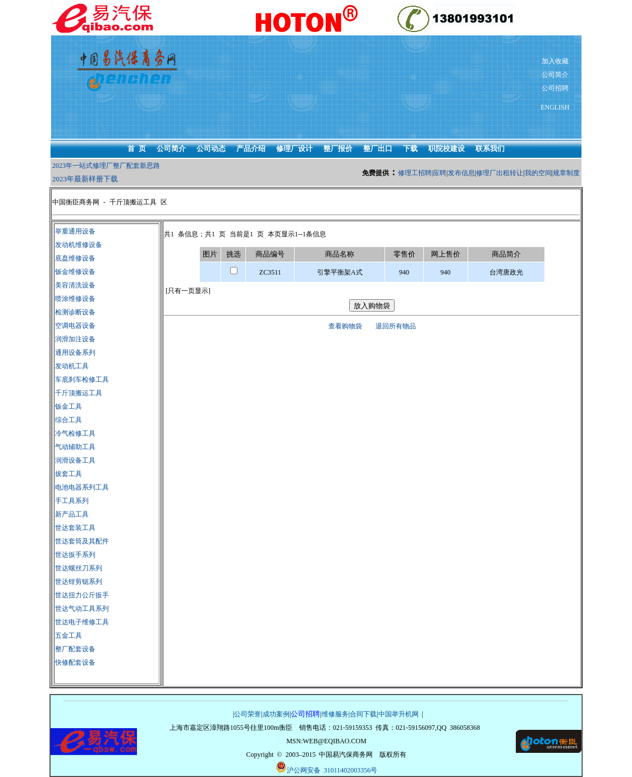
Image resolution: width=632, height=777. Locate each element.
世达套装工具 (75, 528)
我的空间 (538, 173)
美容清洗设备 (75, 285)
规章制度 (566, 173)
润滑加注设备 (75, 339)
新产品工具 (72, 514)
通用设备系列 (75, 352)
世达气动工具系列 (82, 609)
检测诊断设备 (75, 312)
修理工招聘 (415, 173)
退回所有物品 (395, 326)
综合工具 (68, 420)
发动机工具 (72, 366)
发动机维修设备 (78, 245)
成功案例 (276, 714)
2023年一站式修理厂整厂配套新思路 (106, 166)
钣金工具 (68, 406)
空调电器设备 (75, 326)
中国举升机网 (398, 714)
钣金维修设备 (75, 272)
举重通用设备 (75, 231)
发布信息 (461, 173)
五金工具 (68, 635)
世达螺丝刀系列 (78, 568)
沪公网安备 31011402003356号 (327, 767)
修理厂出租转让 (499, 173)
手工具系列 (72, 501)
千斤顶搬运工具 (78, 393)
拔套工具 (68, 474)
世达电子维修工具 (82, 622)
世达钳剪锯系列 (78, 582)
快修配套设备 (75, 662)
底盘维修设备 (75, 258)
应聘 (439, 173)
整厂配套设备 (75, 649)
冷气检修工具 (75, 433)
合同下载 (363, 714)
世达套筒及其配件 (82, 541)
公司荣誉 (247, 714)
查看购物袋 (345, 326)
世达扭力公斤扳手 (82, 595)
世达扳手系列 (75, 555)
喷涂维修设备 (75, 299)
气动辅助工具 (75, 447)
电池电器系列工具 (82, 487)
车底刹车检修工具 (82, 379)
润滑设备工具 (75, 460)
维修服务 (335, 714)
